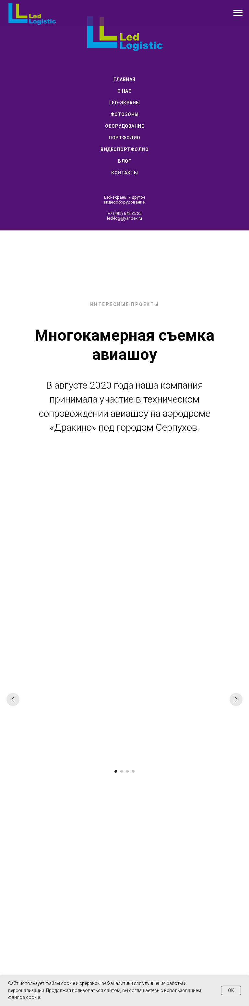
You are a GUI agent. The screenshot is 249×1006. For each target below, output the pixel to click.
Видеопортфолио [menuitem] (124, 149)
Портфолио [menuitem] (124, 137)
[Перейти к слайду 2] (121, 771)
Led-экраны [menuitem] (124, 102)
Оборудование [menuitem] (124, 126)
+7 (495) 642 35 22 (125, 213)
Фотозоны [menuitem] (125, 114)
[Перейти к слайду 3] (127, 771)
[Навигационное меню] (238, 13)
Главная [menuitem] (124, 79)
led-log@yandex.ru (124, 218)
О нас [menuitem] (124, 91)
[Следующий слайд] (236, 699)
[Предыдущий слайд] (12, 699)
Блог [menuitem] (124, 161)
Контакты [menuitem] (124, 172)
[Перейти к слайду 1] (115, 771)
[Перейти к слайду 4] (133, 771)
